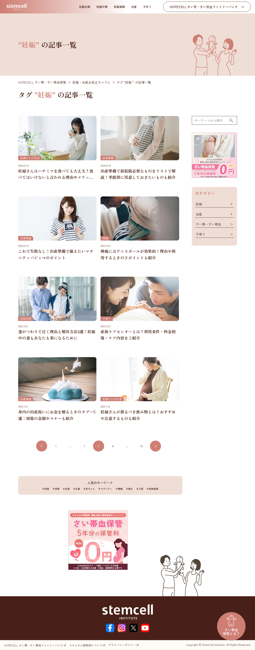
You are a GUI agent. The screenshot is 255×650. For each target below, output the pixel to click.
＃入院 (139, 488)
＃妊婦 (55, 488)
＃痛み (129, 488)
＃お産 (76, 488)
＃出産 (66, 488)
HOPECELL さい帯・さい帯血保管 (42, 82)
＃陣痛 (119, 488)
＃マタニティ (105, 488)
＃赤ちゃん (89, 488)
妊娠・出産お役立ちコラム (91, 82)
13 (141, 446)
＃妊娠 (45, 488)
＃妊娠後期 (152, 488)
